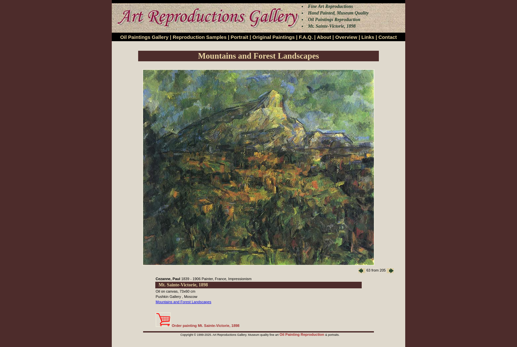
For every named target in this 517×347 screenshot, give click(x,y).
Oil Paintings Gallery (144, 37)
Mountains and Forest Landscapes (183, 302)
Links (367, 37)
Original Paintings (273, 37)
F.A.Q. (306, 37)
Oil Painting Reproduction (302, 334)
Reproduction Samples (200, 37)
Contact (388, 37)
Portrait (239, 37)
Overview (346, 37)
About (324, 37)
